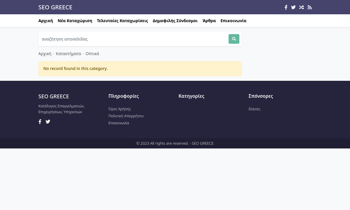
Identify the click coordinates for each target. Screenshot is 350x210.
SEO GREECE (55, 7)
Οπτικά (92, 53)
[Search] (133, 39)
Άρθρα (209, 20)
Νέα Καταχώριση (75, 20)
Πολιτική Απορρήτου (126, 115)
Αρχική (46, 20)
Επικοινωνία (233, 20)
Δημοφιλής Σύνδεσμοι (175, 20)
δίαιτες (254, 108)
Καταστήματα (68, 53)
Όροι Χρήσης (120, 108)
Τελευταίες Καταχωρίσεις (122, 20)
